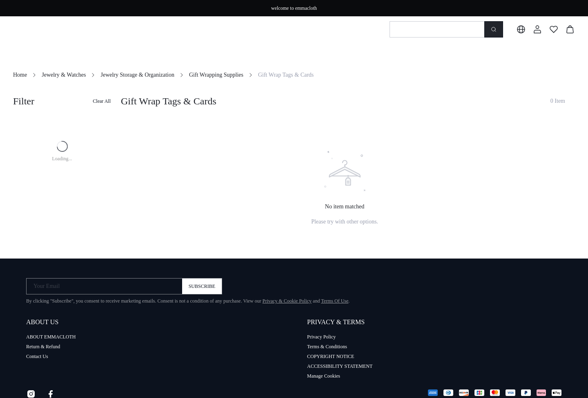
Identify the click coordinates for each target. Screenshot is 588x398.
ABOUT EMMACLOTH (51, 337)
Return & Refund (43, 346)
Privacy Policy (321, 337)
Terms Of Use (334, 301)
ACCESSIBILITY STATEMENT (339, 366)
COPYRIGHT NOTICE (330, 356)
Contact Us (37, 356)
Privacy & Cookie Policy (287, 301)
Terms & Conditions (327, 346)
